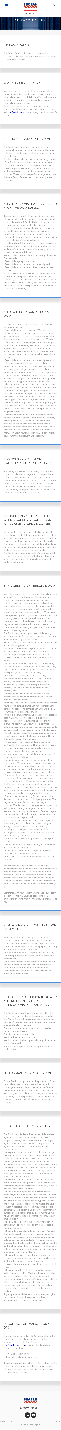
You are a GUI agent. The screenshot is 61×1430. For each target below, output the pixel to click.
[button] (30, 1408)
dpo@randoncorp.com (18, 112)
